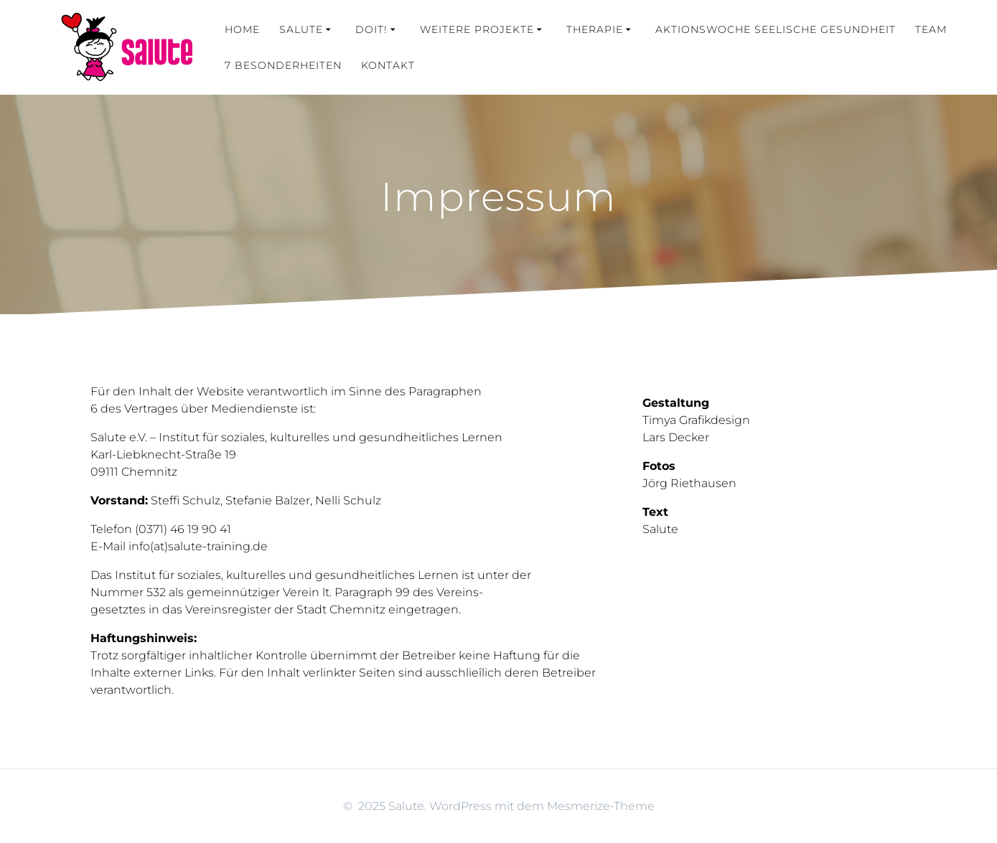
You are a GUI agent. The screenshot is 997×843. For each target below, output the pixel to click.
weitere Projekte (477, 29)
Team (931, 29)
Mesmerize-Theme (601, 806)
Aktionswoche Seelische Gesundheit (775, 29)
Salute (301, 29)
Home (242, 29)
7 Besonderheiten (283, 65)
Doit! (371, 29)
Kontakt (388, 65)
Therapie (594, 29)
